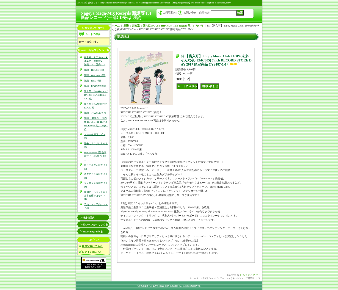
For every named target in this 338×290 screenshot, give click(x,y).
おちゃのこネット (250, 274)
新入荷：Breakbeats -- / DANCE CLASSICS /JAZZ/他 (96, 95)
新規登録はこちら (92, 246)
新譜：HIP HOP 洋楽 (94, 75)
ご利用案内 (169, 12)
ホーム (116, 25)
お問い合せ (189, 12)
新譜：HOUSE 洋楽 (94, 70)
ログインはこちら (92, 251)
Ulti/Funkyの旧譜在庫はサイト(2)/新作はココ (95, 156)
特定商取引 (89, 217)
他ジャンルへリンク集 (95, 224)
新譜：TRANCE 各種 (95, 112)
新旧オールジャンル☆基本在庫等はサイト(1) (96, 196)
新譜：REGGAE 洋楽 (95, 86)
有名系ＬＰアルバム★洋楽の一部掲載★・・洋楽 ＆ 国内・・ (96, 61)
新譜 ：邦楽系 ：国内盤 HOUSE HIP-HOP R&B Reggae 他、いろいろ (163, 25)
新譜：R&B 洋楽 (93, 80)
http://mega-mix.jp (93, 231)
